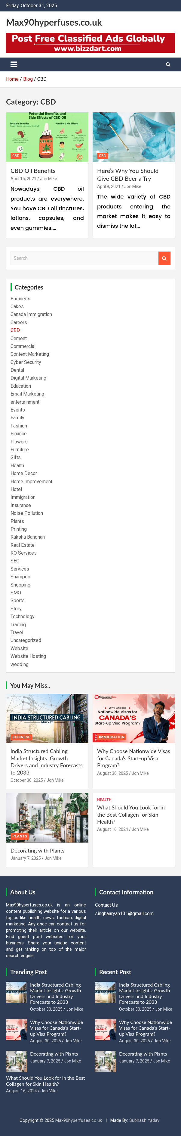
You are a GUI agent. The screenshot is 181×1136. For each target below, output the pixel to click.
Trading (18, 624)
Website (19, 648)
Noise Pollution (27, 513)
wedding (20, 664)
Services (20, 569)
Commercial (23, 346)
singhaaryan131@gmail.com (124, 913)
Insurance (21, 505)
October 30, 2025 (27, 780)
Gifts (16, 457)
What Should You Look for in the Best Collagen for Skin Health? (131, 814)
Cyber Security (26, 362)
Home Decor (24, 473)
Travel (17, 632)
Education (21, 386)
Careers (19, 322)
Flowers (19, 442)
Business (20, 299)
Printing (19, 529)
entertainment (25, 402)
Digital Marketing (28, 378)
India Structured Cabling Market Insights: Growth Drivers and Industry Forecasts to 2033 (47, 761)
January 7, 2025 (26, 858)
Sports (18, 600)
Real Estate (23, 545)
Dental (17, 370)
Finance (19, 434)
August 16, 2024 (112, 829)
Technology (23, 616)
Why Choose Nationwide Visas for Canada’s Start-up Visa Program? (133, 758)
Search (164, 258)
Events (18, 410)
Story (16, 609)
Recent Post (115, 971)
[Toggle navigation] (14, 64)
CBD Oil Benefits (33, 170)
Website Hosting (28, 656)
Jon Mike (48, 178)
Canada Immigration (31, 314)
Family (17, 418)
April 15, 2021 (23, 178)
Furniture (20, 449)
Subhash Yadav (144, 1120)
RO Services (24, 553)
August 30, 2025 (112, 773)
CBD (16, 156)
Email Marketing (27, 394)
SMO (16, 593)
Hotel (16, 489)
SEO (15, 561)
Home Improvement (31, 481)
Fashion (19, 426)
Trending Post (28, 971)
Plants (17, 521)
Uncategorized (26, 640)
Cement (19, 338)
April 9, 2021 (109, 186)
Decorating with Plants (37, 850)
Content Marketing (30, 354)
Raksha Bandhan (28, 537)
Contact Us (106, 905)
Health (17, 465)
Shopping (20, 585)
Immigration (23, 497)
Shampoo (20, 577)
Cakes (17, 306)
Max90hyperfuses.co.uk (54, 22)
